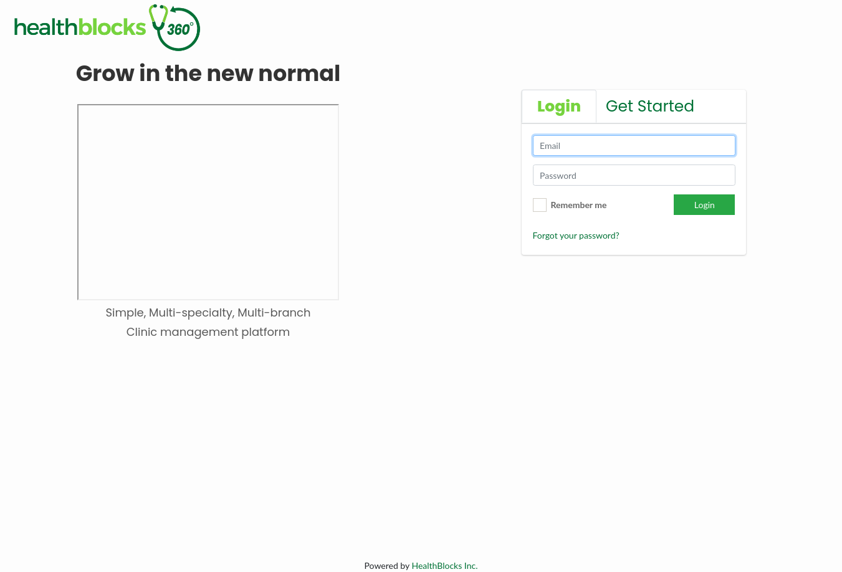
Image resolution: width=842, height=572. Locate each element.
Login (704, 204)
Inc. (444, 565)
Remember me (579, 204)
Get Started (650, 106)
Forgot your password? (576, 235)
